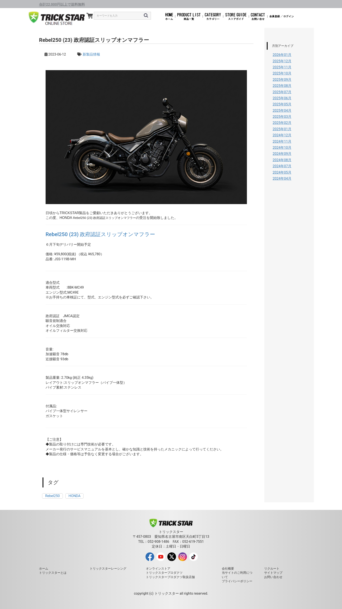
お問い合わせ (273, 577)
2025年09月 (282, 80)
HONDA (74, 496)
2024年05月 (282, 172)
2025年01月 (282, 129)
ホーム (43, 568)
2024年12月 (282, 135)
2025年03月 (282, 117)
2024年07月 (282, 166)
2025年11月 (282, 67)
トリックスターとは (53, 572)
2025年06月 (282, 98)
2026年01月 (282, 55)
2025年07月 (282, 92)
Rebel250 (52, 496)
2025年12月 (282, 61)
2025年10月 (282, 73)
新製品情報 (91, 54)
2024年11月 (282, 141)
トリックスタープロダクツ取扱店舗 (170, 577)
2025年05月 (282, 104)
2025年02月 (282, 123)
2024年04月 (282, 178)
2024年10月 (282, 147)
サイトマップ (273, 572)
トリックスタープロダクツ (164, 572)
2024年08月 (282, 160)
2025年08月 (282, 86)
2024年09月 (282, 154)
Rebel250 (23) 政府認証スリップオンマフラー (100, 234)
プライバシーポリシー (237, 581)
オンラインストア (158, 568)
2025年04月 (282, 110)
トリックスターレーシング (108, 568)
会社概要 (228, 568)
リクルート (271, 568)
